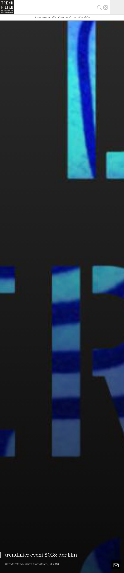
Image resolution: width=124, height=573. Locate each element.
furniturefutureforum (19, 564)
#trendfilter (84, 17)
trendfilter (40, 564)
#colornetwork (42, 17)
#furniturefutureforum (64, 17)
